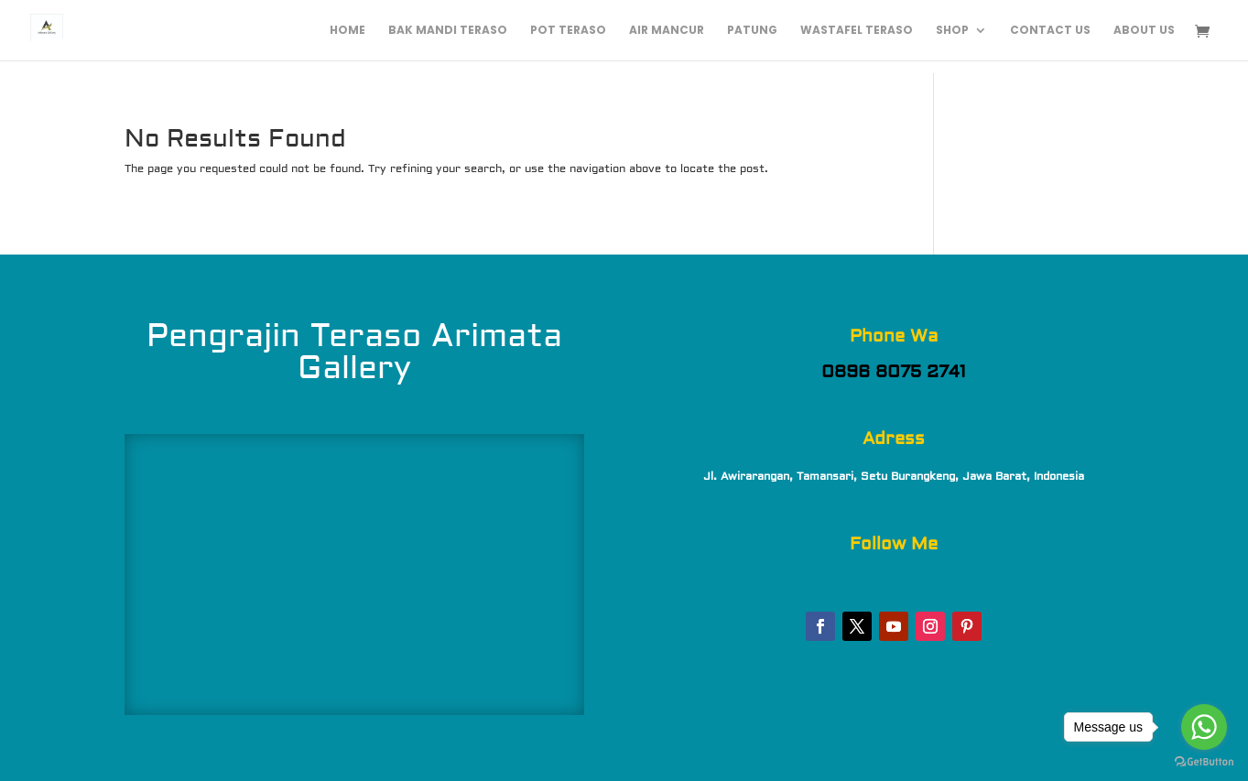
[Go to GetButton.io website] (1204, 762)
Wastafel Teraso (856, 31)
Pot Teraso (568, 31)
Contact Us (1050, 31)
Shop (952, 31)
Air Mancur (666, 31)
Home (347, 31)
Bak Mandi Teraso (447, 31)
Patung (752, 31)
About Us (1144, 31)
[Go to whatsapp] (1204, 727)
